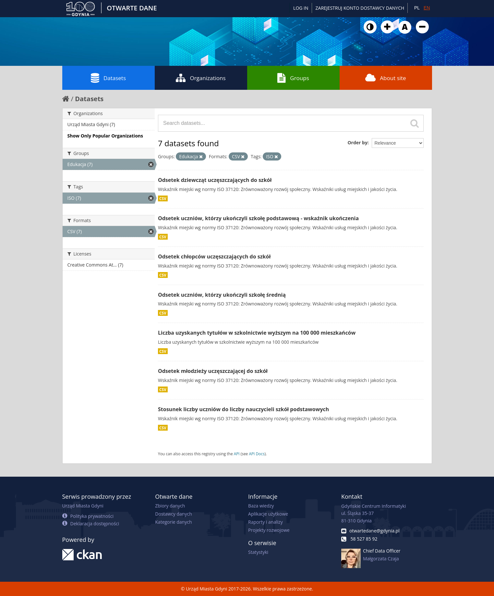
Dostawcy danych (173, 514)
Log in (300, 8)
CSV (162, 198)
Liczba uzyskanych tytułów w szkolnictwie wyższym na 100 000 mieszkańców (256, 332)
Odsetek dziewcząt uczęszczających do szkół (214, 180)
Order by (357, 142)
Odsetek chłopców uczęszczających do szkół (214, 256)
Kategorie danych (173, 522)
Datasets (108, 78)
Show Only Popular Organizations (105, 136)
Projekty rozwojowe (269, 530)
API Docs (256, 453)
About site (385, 78)
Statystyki (258, 552)
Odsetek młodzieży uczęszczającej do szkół (213, 371)
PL (417, 7)
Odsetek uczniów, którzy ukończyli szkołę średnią (222, 294)
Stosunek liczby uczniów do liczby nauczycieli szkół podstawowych (243, 409)
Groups (293, 78)
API (237, 453)
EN (427, 7)
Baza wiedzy (261, 506)
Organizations (200, 78)
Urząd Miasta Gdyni (82, 506)
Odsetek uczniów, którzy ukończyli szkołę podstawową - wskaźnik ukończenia (258, 218)
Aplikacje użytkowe (268, 514)
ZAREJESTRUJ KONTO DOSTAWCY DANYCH (360, 8)
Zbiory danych (170, 506)
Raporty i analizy (265, 522)
